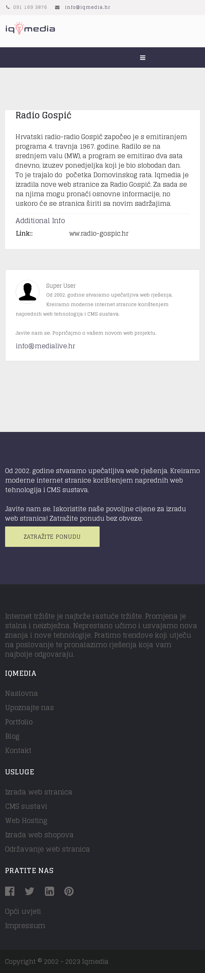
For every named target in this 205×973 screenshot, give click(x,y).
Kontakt (18, 750)
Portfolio (19, 722)
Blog (12, 736)
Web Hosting (26, 821)
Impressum (25, 926)
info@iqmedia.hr (87, 7)
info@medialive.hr (45, 346)
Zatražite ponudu (52, 536)
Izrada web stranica (38, 792)
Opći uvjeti (23, 911)
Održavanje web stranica (47, 849)
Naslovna (21, 693)
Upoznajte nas (29, 708)
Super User (60, 285)
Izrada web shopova (39, 835)
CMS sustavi (26, 806)
